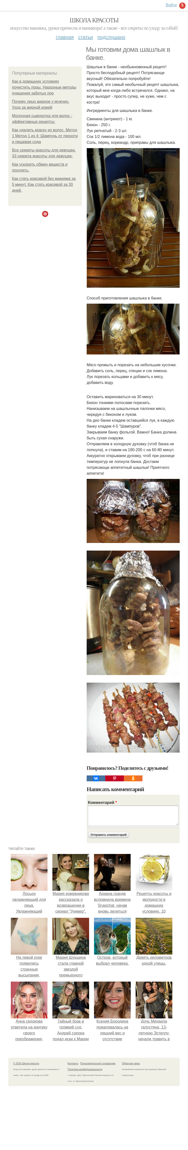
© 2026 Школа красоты (26, 1063)
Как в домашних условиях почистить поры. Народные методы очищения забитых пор (44, 87)
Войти (171, 5)
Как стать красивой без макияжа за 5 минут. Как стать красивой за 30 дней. (44, 184)
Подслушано (111, 37)
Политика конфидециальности (85, 1069)
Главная (65, 37)
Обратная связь (131, 1063)
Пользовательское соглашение (98, 1063)
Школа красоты (94, 20)
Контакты (73, 1063)
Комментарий (102, 802)
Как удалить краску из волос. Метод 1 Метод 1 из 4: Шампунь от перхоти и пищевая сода (45, 136)
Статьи (85, 37)
